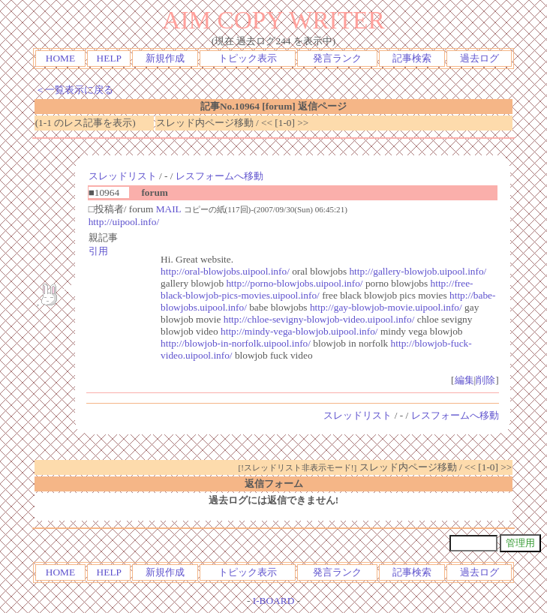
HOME (60, 58)
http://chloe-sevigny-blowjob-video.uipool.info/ (319, 319)
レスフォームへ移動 (219, 176)
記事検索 (411, 58)
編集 (464, 380)
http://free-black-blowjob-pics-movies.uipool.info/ (317, 289)
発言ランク (337, 58)
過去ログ (479, 58)
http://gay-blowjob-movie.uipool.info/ (386, 307)
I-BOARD (274, 600)
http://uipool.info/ (124, 221)
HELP (109, 58)
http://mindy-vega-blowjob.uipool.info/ (299, 331)
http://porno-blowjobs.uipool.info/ (294, 283)
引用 (98, 251)
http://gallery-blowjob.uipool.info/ (417, 271)
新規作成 (165, 58)
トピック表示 (247, 58)
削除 (485, 380)
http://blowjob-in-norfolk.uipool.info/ (236, 343)
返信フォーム (274, 483)
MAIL (169, 209)
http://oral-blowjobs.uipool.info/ (225, 271)
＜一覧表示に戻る (74, 89)
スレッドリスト (123, 176)
